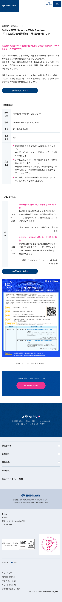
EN (15, 562)
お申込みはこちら (19, 90)
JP (12, 562)
